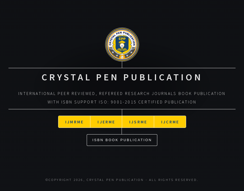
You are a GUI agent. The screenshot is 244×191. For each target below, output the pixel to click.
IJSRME (138, 118)
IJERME (106, 118)
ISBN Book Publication (122, 136)
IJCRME (170, 118)
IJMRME (74, 118)
